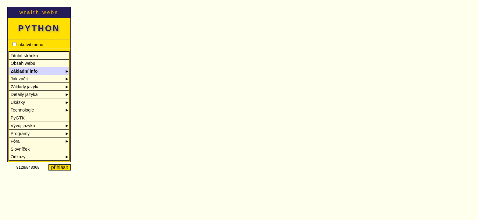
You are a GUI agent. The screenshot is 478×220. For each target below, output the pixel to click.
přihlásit (59, 167)
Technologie (40, 110)
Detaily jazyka (40, 94)
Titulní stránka (24, 55)
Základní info (40, 71)
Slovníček (20, 149)
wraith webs (39, 12)
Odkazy (40, 156)
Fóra (40, 141)
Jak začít (40, 78)
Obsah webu (23, 63)
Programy (40, 133)
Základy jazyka (40, 86)
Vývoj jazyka (40, 125)
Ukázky (40, 102)
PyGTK (18, 118)
